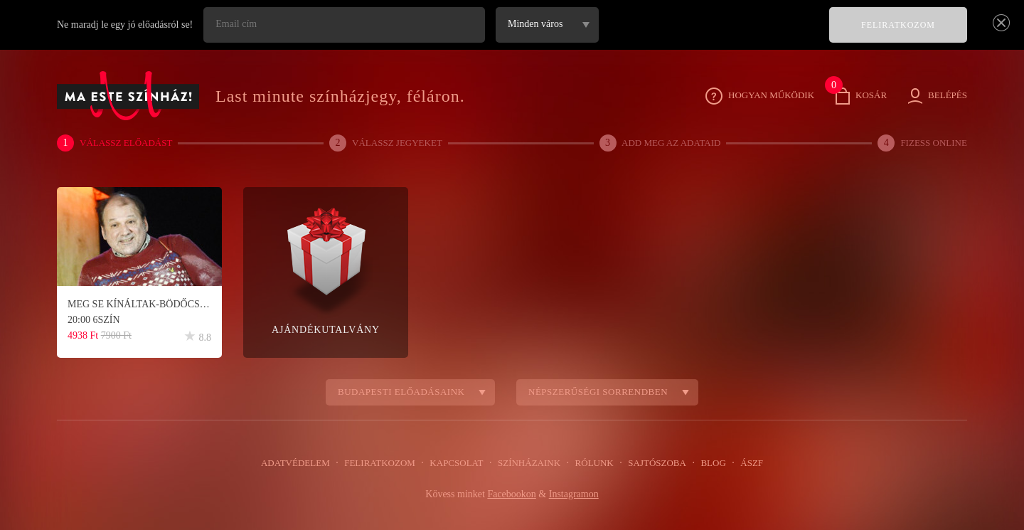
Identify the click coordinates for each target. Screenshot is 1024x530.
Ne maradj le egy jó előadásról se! (128, 24)
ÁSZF (742, 463)
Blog (706, 463)
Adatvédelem (304, 463)
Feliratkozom (385, 463)
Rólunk (591, 463)
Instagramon (576, 494)
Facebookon (511, 494)
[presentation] (711, 35)
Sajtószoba (652, 463)
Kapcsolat (458, 463)
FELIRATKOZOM (898, 25)
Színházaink (528, 463)
